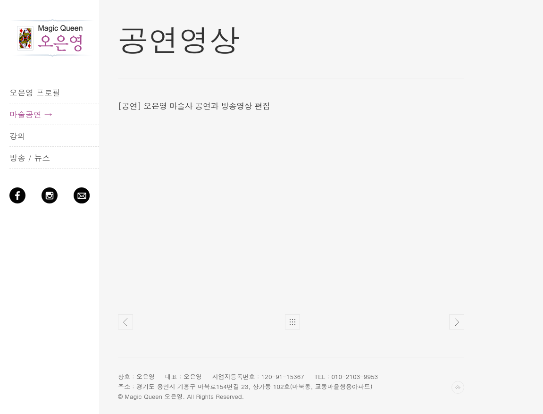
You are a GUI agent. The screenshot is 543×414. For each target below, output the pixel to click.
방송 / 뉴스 (29, 157)
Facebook (21, 199)
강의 (17, 136)
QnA (85, 199)
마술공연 (25, 114)
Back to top (457, 387)
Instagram (53, 199)
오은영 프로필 (34, 92)
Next (456, 322)
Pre (125, 322)
